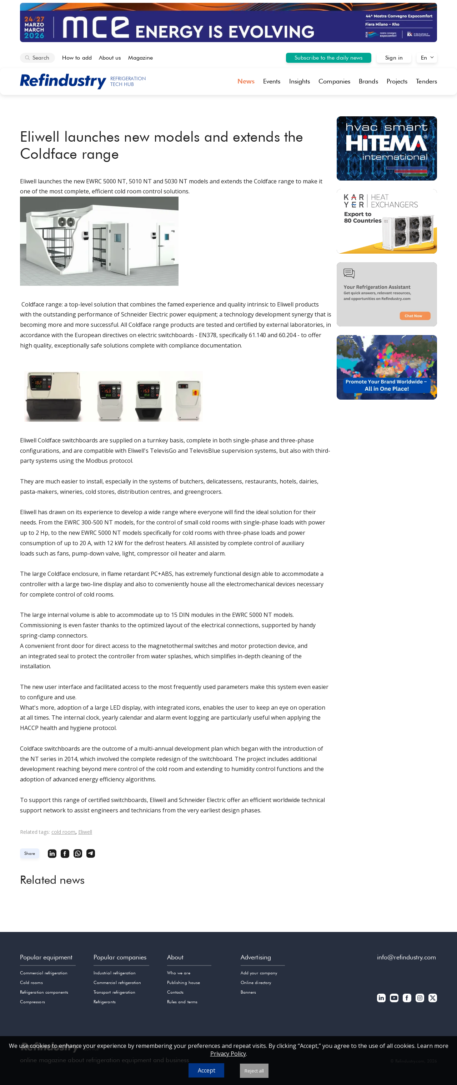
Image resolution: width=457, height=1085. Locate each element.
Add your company (259, 972)
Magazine (140, 57)
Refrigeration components (44, 992)
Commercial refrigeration (43, 972)
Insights (299, 81)
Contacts (175, 992)
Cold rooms (31, 982)
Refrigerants (105, 1001)
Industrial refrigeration (115, 972)
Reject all (254, 1071)
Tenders (426, 81)
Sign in (394, 57)
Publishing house (183, 982)
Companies (334, 81)
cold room (63, 831)
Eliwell (85, 831)
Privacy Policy (228, 1054)
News (246, 81)
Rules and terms (182, 1001)
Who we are (178, 972)
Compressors (32, 1001)
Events (272, 81)
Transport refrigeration (114, 992)
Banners (248, 992)
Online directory (256, 982)
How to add (77, 57)
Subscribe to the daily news (329, 57)
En (424, 57)
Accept (206, 1070)
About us (110, 57)
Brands (368, 81)
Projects (397, 81)
